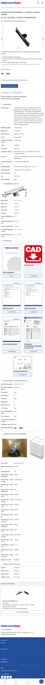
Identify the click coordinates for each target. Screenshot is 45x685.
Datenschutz (4, 649)
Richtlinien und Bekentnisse (9, 670)
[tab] (22, 104)
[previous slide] (2, 39)
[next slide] (43, 39)
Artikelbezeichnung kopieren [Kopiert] (13, 21)
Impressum (4, 640)
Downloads (5, 92)
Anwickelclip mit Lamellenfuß (10, 98)
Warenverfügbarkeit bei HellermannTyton (15, 80)
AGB (2, 668)
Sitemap (3, 643)
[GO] (38, 2)
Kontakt (3, 659)
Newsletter (4, 662)
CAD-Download (17, 92)
